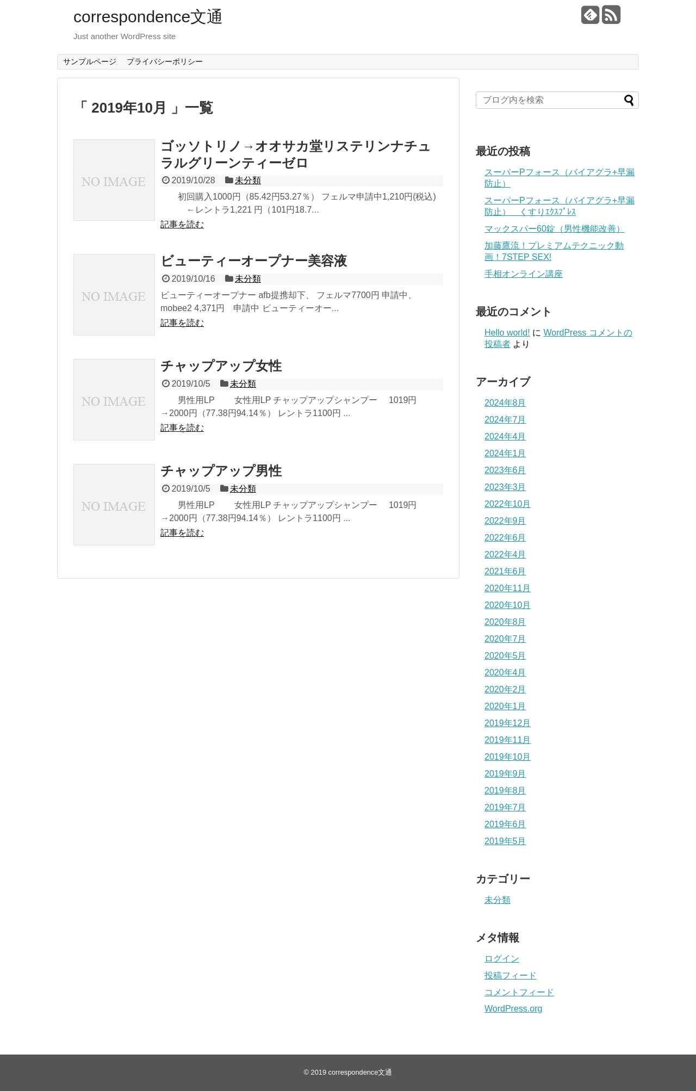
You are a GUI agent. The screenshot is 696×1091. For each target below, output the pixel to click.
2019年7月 (505, 807)
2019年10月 (507, 756)
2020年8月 (505, 622)
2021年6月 (505, 571)
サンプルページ (89, 61)
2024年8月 (505, 402)
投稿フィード (510, 975)
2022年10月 (507, 504)
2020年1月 (505, 706)
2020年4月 (505, 672)
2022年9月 (505, 520)
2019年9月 (505, 773)
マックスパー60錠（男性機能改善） (554, 228)
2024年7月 (505, 419)
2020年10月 (507, 605)
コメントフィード (519, 992)
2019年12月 (507, 723)
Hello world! (507, 332)
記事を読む (182, 224)
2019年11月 (507, 740)
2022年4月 (505, 554)
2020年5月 (505, 655)
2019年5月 (505, 841)
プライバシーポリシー (165, 61)
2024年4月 (505, 436)
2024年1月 (505, 453)
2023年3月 (505, 487)
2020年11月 (507, 588)
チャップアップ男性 (221, 470)
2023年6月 (505, 470)
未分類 (248, 180)
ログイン (501, 958)
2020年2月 (505, 689)
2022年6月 (505, 537)
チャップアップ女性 (221, 365)
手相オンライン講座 (523, 273)
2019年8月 (505, 790)
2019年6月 (505, 824)
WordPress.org (513, 1008)
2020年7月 (505, 638)
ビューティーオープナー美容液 (253, 260)
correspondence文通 (148, 17)
